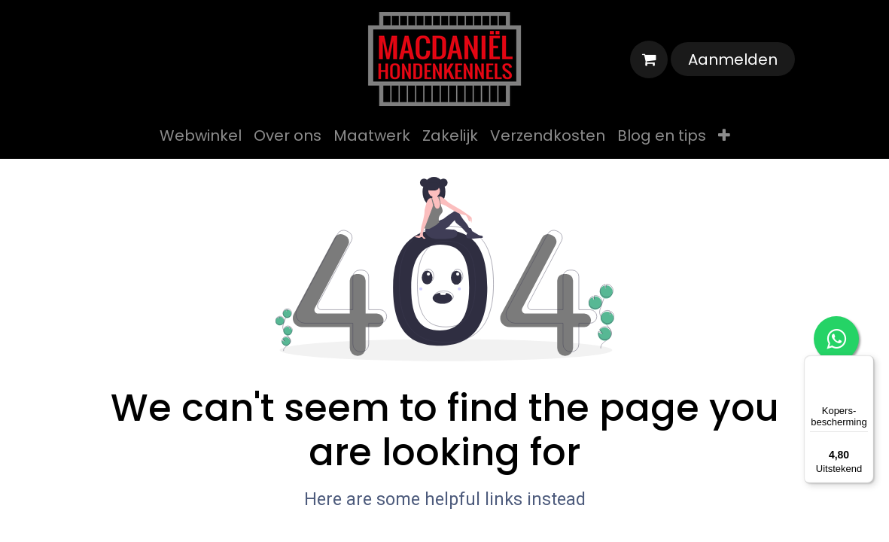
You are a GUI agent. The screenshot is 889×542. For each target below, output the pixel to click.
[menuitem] (201, 135)
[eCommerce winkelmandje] (649, 59)
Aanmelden (733, 59)
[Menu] (865, 364)
